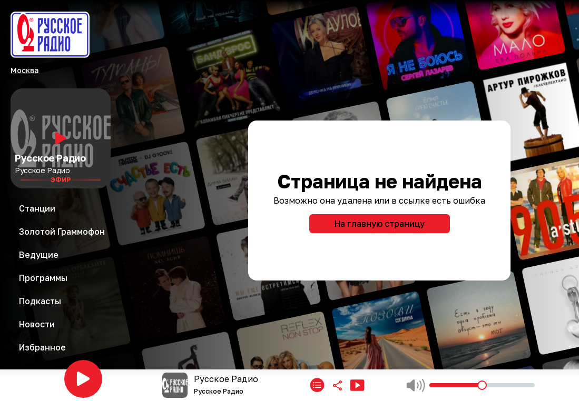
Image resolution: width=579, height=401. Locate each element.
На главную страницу (380, 223)
